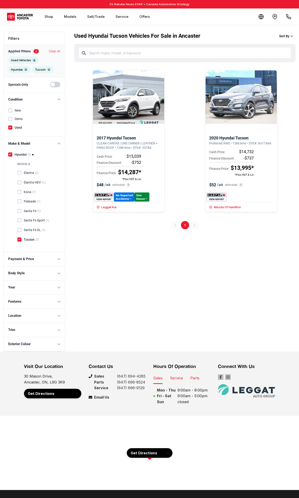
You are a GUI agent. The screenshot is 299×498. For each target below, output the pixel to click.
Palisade (32, 202)
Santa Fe (32, 211)
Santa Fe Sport (36, 220)
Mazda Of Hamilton (225, 207)
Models (70, 16)
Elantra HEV (34, 183)
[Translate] (261, 17)
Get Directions (41, 393)
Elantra (31, 173)
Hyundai (23, 154)
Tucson (31, 239)
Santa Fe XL (34, 230)
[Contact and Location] (275, 17)
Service (122, 16)
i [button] (128, 184)
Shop (49, 16)
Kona (30, 192)
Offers (144, 16)
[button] (34, 100)
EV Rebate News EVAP (150, 4)
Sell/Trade (96, 16)
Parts (194, 378)
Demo (19, 119)
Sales (158, 378)
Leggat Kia (106, 207)
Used (18, 127)
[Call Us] (288, 17)
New (18, 110)
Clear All (54, 51)
